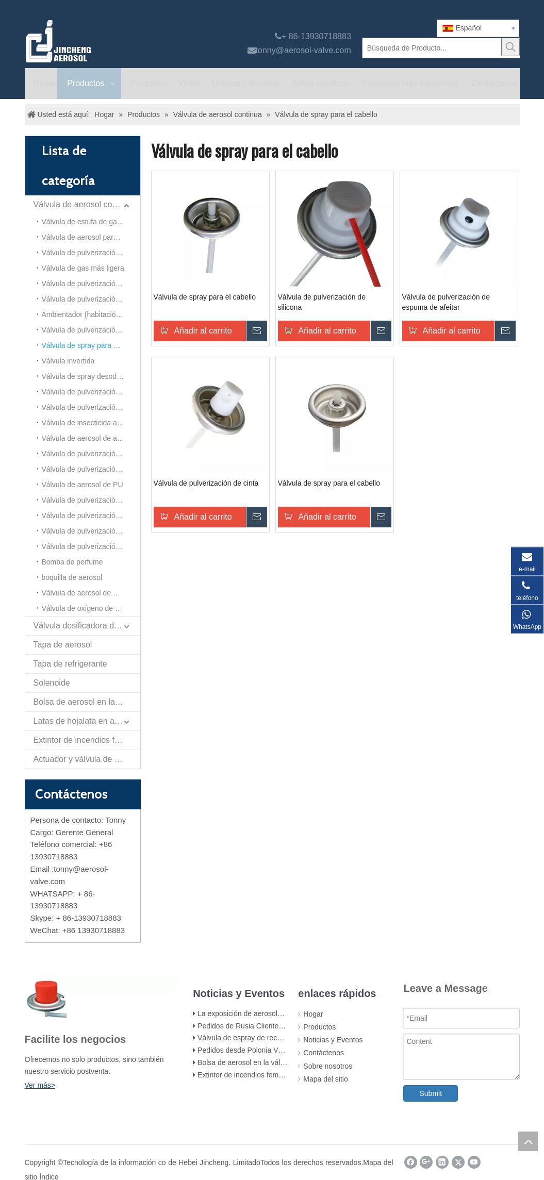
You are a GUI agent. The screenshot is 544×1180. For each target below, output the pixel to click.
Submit (430, 1093)
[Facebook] (410, 1162)
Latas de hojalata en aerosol (85, 721)
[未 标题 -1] (104, 999)
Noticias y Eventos (332, 1040)
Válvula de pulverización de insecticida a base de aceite (91, 283)
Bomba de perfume (72, 562)
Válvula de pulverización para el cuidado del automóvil (91, 392)
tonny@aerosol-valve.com (303, 50)
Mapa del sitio (325, 1079)
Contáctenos (323, 1053)
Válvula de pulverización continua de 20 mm (91, 407)
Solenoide (52, 682)
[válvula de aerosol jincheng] (113, 41)
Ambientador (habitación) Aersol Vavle (91, 314)
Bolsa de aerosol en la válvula (87, 701)
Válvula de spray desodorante (89, 376)
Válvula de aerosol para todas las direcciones (91, 237)
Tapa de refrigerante (70, 663)
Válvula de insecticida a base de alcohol (91, 423)
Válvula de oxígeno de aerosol (90, 608)
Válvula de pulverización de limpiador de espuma (91, 454)
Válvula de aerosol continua (84, 204)
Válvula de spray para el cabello (91, 345)
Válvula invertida (68, 361)
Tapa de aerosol (63, 644)
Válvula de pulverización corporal (91, 330)
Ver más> (40, 1085)
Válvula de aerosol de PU (82, 484)
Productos (319, 1027)
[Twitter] (458, 1162)
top (528, 1141)
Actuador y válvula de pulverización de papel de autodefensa (87, 759)
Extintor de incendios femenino (87, 740)
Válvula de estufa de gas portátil (91, 222)
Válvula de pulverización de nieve (91, 546)
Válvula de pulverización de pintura (91, 252)
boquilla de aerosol (72, 577)
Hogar (313, 1014)
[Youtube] (474, 1162)
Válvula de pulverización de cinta (91, 500)
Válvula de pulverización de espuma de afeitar (91, 515)
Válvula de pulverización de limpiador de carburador (91, 299)
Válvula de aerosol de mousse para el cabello (91, 593)
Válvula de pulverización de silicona (91, 531)
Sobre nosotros (327, 1066)
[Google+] (426, 1162)
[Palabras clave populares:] (510, 47)
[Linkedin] (442, 1162)
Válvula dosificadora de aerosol (87, 625)
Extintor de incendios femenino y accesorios (267, 1075)
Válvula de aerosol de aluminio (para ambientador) (91, 438)
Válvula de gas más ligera (83, 268)
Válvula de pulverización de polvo (91, 469)
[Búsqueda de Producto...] (433, 48)
